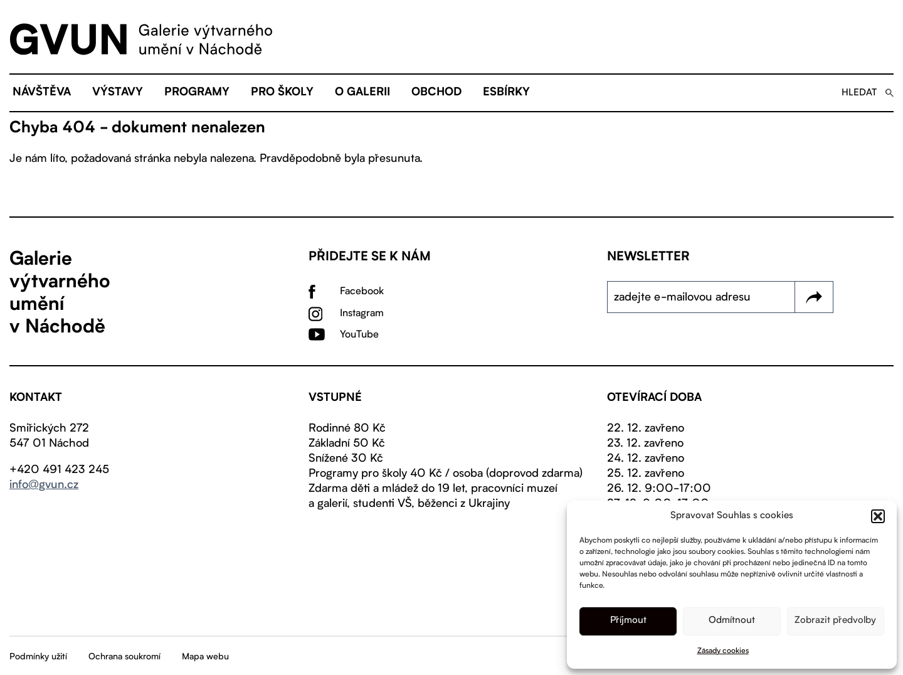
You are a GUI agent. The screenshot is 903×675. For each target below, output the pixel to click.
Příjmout (628, 620)
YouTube (359, 335)
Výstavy (117, 92)
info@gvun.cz (43, 485)
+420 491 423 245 (59, 470)
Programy (197, 92)
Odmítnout (732, 620)
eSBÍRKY (506, 92)
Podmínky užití (38, 656)
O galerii (362, 92)
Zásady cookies (723, 651)
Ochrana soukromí (124, 656)
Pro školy (282, 92)
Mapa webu (205, 656)
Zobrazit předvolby (835, 620)
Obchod (436, 92)
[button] (878, 516)
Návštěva (42, 92)
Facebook (362, 292)
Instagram (362, 314)
